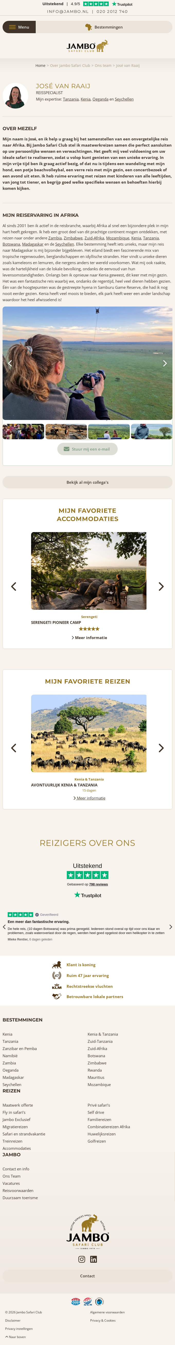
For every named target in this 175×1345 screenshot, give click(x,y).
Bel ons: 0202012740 (87, 434)
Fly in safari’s (14, 1112)
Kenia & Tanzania (103, 1034)
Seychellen (124, 99)
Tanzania (71, 99)
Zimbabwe (73, 237)
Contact (87, 1275)
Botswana (11, 244)
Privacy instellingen (19, 1328)
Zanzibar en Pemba (20, 1048)
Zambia (55, 237)
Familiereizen (99, 1119)
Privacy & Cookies (103, 1320)
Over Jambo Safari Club (70, 65)
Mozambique (117, 237)
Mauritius (96, 1077)
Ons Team (12, 1176)
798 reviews (98, 884)
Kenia (85, 99)
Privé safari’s (99, 1105)
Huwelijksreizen (102, 1133)
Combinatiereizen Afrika (109, 1126)
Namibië (10, 1055)
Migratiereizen (15, 1126)
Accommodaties (17, 1148)
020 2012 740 (112, 11)
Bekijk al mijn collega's (87, 482)
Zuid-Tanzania (100, 1041)
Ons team (103, 65)
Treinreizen (12, 1141)
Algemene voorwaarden (107, 1312)
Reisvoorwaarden (18, 1190)
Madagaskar (32, 244)
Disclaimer (13, 1320)
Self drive (96, 1112)
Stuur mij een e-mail (87, 449)
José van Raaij (128, 65)
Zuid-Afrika (94, 237)
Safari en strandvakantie (24, 1133)
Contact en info (16, 1168)
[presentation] (14, 586)
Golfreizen (97, 1141)
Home (40, 65)
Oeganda (100, 99)
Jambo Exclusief (16, 1119)
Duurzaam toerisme (20, 1197)
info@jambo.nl (68, 11)
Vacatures (11, 1183)
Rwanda (95, 1070)
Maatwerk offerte (18, 1105)
